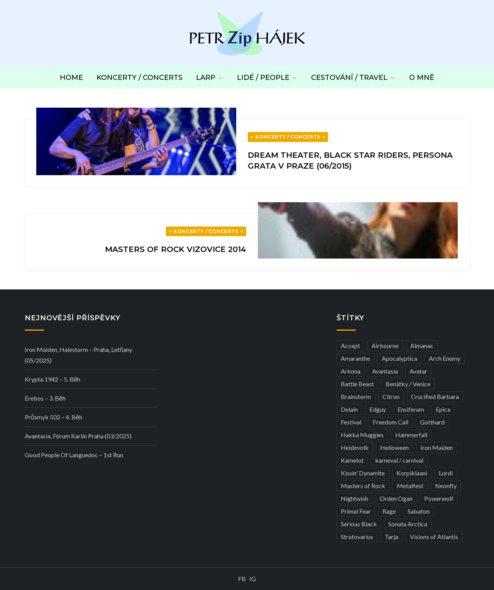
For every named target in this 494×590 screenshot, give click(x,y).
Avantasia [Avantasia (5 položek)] (385, 371)
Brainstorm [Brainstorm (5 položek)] (356, 396)
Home (71, 77)
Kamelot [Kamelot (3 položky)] (352, 460)
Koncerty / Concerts (139, 77)
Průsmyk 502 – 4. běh (53, 417)
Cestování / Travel (353, 77)
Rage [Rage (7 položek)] (389, 511)
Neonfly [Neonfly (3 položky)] (446, 485)
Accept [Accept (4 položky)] (350, 345)
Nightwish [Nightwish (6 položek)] (354, 498)
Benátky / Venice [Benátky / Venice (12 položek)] (408, 383)
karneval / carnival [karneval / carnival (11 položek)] (399, 460)
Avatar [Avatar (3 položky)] (418, 371)
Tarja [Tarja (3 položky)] (391, 536)
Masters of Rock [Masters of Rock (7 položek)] (363, 485)
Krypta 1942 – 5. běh (52, 379)
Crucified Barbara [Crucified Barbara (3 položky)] (435, 396)
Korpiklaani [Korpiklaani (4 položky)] (411, 473)
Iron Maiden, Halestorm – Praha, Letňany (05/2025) (78, 355)
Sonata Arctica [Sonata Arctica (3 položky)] (407, 523)
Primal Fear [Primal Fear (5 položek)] (356, 511)
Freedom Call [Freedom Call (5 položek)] (390, 422)
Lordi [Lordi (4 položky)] (446, 473)
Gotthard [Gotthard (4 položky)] (432, 422)
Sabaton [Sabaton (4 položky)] (419, 511)
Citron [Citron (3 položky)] (390, 396)
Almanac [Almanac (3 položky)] (421, 345)
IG (252, 578)
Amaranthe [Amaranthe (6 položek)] (355, 358)
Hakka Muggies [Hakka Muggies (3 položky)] (362, 434)
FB (242, 578)
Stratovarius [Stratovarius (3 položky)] (357, 536)
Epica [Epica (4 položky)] (443, 409)
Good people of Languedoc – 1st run (74, 454)
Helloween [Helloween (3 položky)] (394, 447)
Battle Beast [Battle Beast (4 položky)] (357, 383)
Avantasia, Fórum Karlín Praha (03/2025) (78, 436)
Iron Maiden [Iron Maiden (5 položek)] (436, 447)
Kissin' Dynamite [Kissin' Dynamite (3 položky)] (363, 473)
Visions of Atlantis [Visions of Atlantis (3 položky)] (434, 536)
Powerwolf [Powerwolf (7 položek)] (438, 498)
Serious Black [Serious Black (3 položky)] (359, 523)
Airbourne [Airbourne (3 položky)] (385, 345)
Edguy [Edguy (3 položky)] (377, 409)
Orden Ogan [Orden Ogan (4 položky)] (396, 498)
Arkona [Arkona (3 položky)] (350, 371)
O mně (421, 77)
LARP (209, 77)
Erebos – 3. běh (45, 398)
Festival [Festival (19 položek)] (351, 422)
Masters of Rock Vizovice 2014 (175, 249)
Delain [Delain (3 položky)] (349, 409)
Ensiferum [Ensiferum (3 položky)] (411, 409)
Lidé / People (267, 77)
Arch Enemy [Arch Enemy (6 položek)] (444, 358)
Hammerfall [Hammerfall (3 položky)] (411, 434)
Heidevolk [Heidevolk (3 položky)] (355, 447)
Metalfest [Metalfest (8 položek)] (410, 485)
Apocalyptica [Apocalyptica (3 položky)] (399, 358)
